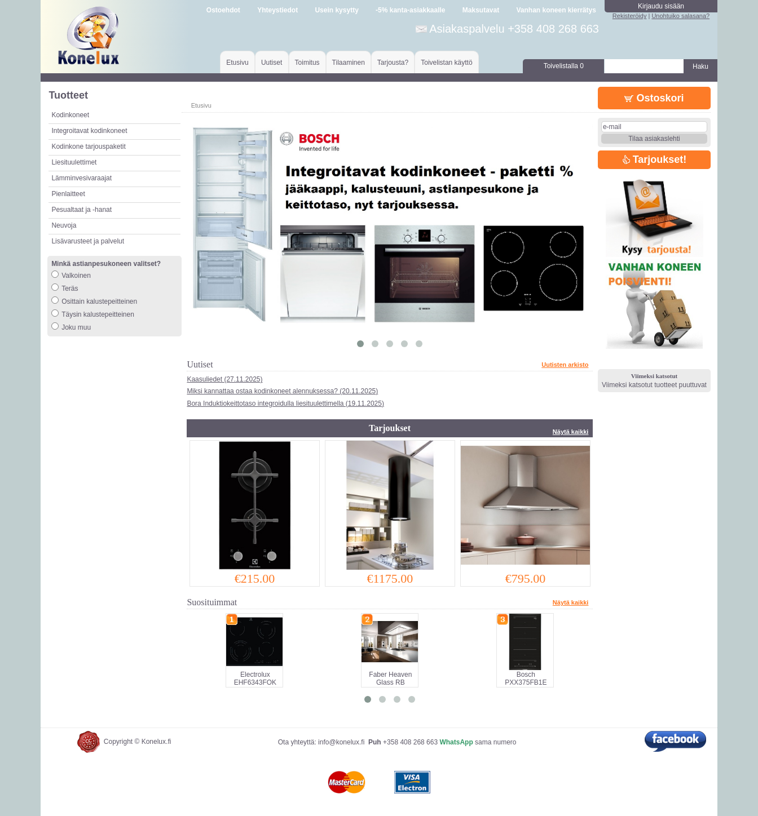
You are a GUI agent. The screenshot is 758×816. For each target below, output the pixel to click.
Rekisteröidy (629, 15)
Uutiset (271, 62)
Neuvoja (63, 225)
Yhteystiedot (277, 10)
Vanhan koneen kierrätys (556, 10)
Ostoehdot (223, 10)
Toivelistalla (564, 66)
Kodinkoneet (70, 115)
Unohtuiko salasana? (680, 15)
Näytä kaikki (571, 431)
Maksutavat (480, 10)
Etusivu (237, 62)
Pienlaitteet (68, 194)
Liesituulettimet (73, 162)
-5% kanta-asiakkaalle (410, 10)
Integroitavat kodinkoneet (89, 131)
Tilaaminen (348, 62)
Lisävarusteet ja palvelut (87, 241)
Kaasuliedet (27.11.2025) (224, 379)
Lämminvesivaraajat (81, 178)
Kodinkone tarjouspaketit (88, 146)
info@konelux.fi (341, 742)
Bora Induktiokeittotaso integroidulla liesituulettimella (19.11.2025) (285, 403)
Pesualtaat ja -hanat (81, 210)
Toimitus (307, 62)
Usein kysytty (336, 10)
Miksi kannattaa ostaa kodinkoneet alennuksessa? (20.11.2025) (282, 391)
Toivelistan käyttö (446, 62)
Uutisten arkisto (564, 364)
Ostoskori (654, 98)
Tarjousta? (392, 62)
